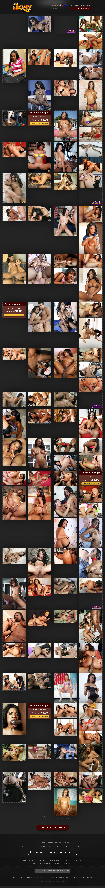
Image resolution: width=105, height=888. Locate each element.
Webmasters (39, 879)
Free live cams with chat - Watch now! (53, 854)
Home (37, 844)
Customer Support (30, 879)
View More (66, 844)
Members (43, 844)
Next (68, 818)
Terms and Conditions (18, 879)
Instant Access (58, 844)
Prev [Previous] (37, 818)
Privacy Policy (88, 879)
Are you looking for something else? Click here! (53, 873)
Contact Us (46, 879)
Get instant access (81, 8)
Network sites (76, 5)
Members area (86, 5)
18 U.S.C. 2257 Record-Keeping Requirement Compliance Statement (67, 879)
